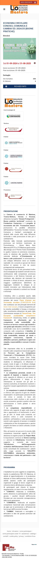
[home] (9, 531)
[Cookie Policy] (13, 536)
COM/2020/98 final (28, 302)
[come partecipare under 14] (11, 533)
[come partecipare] (25, 531)
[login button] (28, 2)
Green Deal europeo (11, 307)
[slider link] (34, 544)
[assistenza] (25, 533)
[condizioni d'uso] (30, 536)
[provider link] (13, 103)
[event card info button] (19, 86)
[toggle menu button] (4, 9)
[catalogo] (33, 533)
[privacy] (21, 536)
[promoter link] (13, 116)
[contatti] (5, 536)
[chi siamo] (15, 531)
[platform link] (19, 9)
